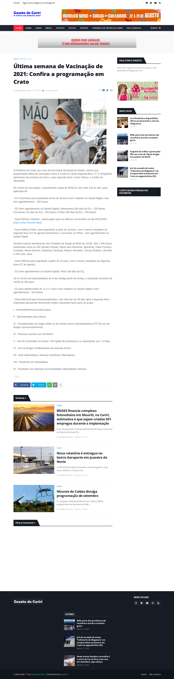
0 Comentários (51, 90)
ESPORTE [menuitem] (84, 28)
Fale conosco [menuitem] (134, 28)
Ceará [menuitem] (38, 28)
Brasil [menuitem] (49, 28)
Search (154, 28)
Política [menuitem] (60, 28)
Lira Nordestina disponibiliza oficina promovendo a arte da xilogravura (144, 121)
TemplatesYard (38, 674)
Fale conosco (155, 674)
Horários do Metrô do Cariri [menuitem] (107, 28)
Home (16, 2)
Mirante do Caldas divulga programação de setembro (77, 493)
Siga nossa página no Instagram (39, 2)
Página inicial (19, 58)
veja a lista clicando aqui (27, 222)
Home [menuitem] (18, 28)
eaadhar (64, 674)
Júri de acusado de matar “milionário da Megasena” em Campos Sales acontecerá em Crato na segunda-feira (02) (144, 172)
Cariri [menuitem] (28, 28)
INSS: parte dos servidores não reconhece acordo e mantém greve (144, 138)
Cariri (29, 58)
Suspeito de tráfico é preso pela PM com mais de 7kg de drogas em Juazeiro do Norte (145, 154)
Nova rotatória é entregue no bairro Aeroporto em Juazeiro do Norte (82, 457)
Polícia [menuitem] (72, 28)
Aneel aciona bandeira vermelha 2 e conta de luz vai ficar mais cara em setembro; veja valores (93, 659)
